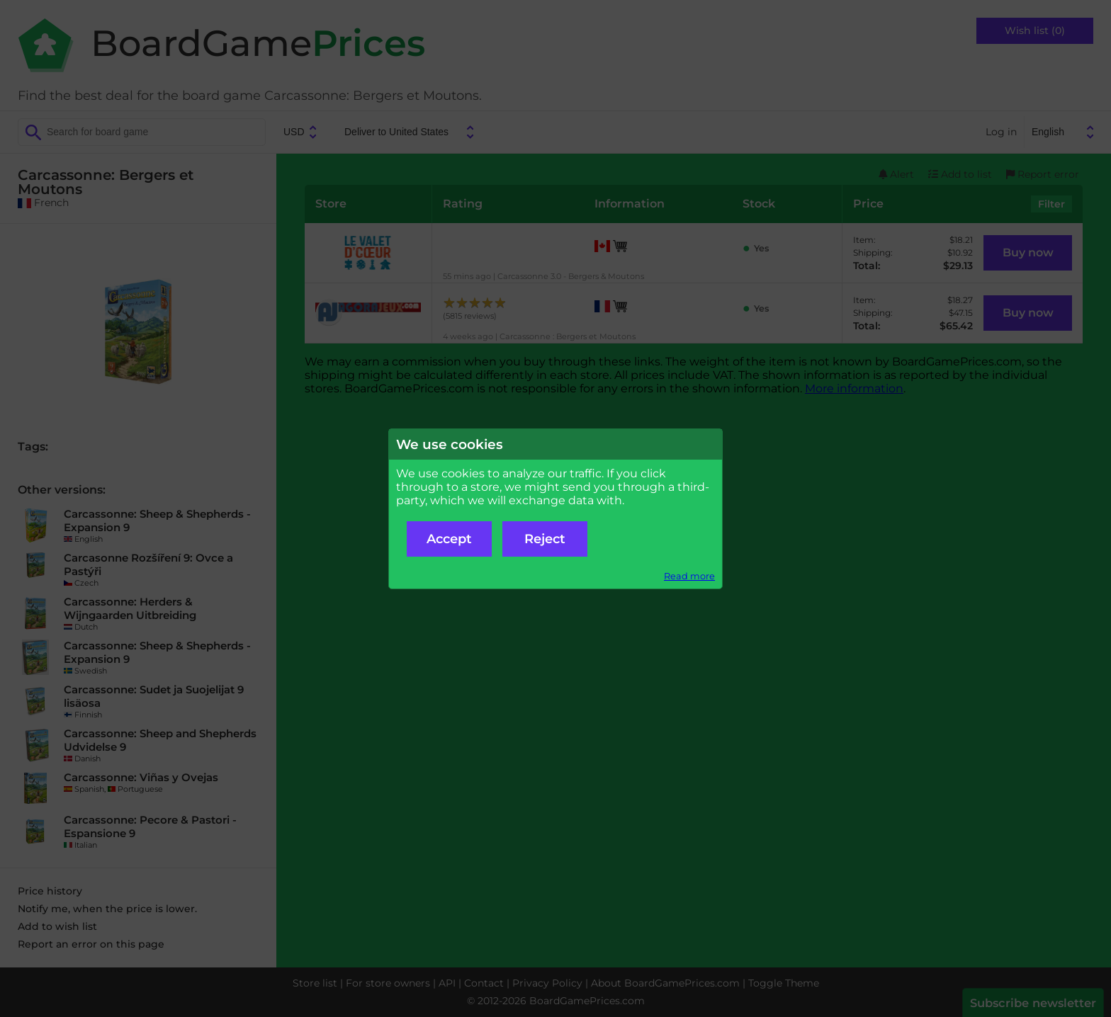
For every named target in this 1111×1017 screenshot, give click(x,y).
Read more (689, 576)
